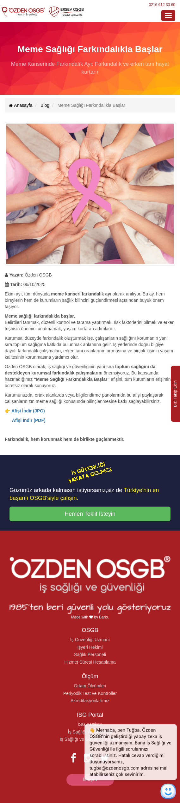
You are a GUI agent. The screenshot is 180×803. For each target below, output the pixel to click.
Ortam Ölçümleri (90, 685)
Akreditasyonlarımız (90, 700)
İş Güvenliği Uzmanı (90, 639)
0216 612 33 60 (162, 5)
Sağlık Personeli (90, 654)
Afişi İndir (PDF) (29, 420)
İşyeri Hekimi (89, 647)
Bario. (104, 617)
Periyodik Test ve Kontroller (90, 693)
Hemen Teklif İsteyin (90, 514)
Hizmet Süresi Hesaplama (90, 662)
